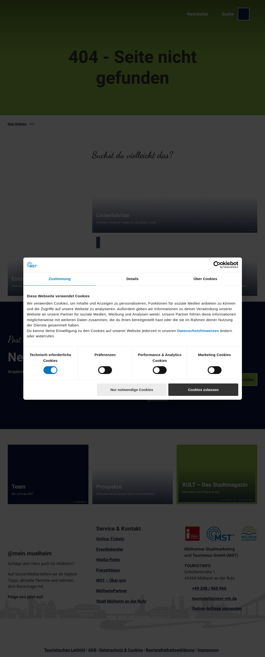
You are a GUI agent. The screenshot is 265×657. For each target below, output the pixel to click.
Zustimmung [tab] (60, 278)
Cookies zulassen (203, 390)
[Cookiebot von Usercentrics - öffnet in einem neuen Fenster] (217, 264)
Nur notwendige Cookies (131, 390)
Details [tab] (133, 278)
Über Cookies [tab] (205, 278)
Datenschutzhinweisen (198, 330)
